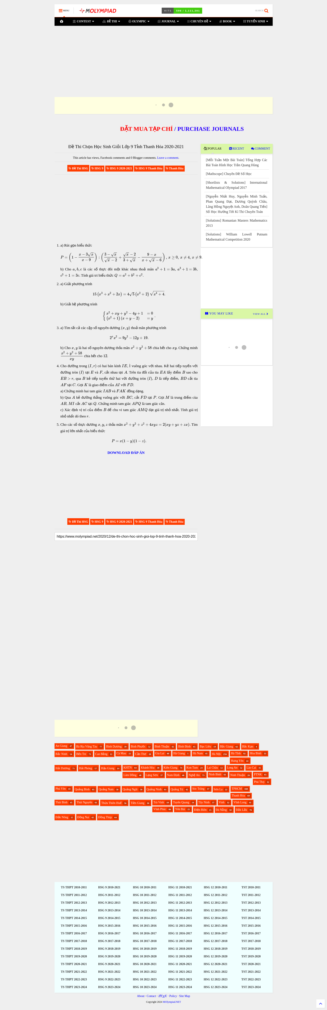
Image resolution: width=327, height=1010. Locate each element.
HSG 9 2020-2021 (109, 964)
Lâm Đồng (130, 775)
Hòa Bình (255, 753)
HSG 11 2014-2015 (180, 918)
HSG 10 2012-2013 (145, 902)
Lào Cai (251, 767)
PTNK (258, 774)
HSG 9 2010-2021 (109, 887)
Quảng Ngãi (130, 789)
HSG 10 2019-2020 (145, 956)
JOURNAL (168, 21)
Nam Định (173, 775)
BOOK (227, 21)
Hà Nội (216, 754)
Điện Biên (200, 809)
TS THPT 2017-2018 (74, 941)
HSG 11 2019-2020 (180, 956)
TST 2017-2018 (251, 941)
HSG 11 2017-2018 (180, 941)
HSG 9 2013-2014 (109, 910)
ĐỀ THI (111, 21)
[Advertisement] (164, 56)
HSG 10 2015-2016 (145, 925)
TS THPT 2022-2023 (74, 979)
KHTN (128, 767)
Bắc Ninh (61, 754)
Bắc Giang (226, 746)
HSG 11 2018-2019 (180, 948)
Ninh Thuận (237, 775)
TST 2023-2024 (251, 987)
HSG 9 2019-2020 (109, 956)
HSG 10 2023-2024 (145, 987)
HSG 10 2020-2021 (145, 964)
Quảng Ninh (154, 789)
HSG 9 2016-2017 (109, 933)
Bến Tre (81, 754)
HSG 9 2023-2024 (109, 987)
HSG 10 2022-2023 (145, 979)
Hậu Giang (107, 768)
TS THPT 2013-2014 (74, 910)
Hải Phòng (85, 768)
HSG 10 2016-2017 (145, 933)
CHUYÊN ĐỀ (199, 21)
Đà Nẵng (221, 809)
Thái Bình (62, 802)
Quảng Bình (82, 789)
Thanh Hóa (238, 795)
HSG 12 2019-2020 (215, 956)
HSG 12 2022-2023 (215, 979)
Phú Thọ (259, 781)
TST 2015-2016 (251, 925)
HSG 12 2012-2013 (215, 902)
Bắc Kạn (247, 746)
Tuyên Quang (181, 802)
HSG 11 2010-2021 (180, 887)
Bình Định (184, 746)
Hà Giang (179, 753)
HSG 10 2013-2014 (145, 910)
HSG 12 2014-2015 (215, 918)
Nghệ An (194, 775)
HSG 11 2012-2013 (180, 902)
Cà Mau (121, 753)
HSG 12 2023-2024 (215, 987)
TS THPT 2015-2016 (74, 925)
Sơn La (218, 789)
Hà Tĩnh (236, 753)
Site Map (184, 996)
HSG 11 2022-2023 (180, 979)
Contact (151, 996)
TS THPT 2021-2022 (74, 971)
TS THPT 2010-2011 (74, 887)
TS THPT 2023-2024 (74, 987)
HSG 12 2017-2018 (215, 941)
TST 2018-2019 (251, 948)
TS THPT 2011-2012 (74, 895)
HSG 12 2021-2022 (215, 971)
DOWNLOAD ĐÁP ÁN (126, 453)
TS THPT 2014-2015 (74, 918)
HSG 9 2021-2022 (109, 971)
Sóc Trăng (198, 788)
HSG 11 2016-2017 (180, 933)
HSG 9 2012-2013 (109, 902)
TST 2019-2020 (251, 956)
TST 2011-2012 (251, 895)
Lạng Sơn (152, 775)
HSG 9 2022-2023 (109, 979)
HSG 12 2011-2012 (215, 895)
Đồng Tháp (105, 817)
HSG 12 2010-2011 (215, 887)
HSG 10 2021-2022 (145, 971)
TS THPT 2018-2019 (74, 948)
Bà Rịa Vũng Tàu (86, 746)
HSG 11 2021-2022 (180, 971)
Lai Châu (212, 767)
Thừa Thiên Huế (111, 803)
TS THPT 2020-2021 (74, 964)
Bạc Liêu (205, 746)
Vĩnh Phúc (159, 809)
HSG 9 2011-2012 (109, 895)
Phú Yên (61, 788)
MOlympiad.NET (172, 1001)
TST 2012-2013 (251, 902)
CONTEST (83, 21)
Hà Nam (198, 753)
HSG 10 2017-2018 (145, 941)
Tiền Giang (137, 803)
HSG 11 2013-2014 (180, 910)
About (140, 996)
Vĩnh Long (239, 802)
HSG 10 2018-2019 (145, 948)
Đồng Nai (83, 817)
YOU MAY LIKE (219, 313)
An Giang (61, 745)
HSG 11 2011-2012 (180, 895)
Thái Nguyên (84, 802)
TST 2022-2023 (251, 979)
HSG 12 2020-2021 (215, 964)
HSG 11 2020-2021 (180, 964)
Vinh (222, 802)
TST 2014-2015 (251, 918)
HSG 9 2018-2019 (109, 948)
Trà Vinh (158, 802)
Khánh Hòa (147, 767)
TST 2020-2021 (251, 964)
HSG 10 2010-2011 (144, 887)
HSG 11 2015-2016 (180, 925)
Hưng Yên (237, 760)
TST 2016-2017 (251, 933)
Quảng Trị (177, 789)
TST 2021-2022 (251, 971)
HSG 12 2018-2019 (215, 948)
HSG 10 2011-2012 (144, 895)
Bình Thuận (162, 746)
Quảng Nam (106, 789)
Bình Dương (114, 746)
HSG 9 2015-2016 (109, 925)
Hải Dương (63, 768)
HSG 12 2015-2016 (215, 925)
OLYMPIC (138, 21)
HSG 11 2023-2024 (180, 987)
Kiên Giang (170, 767)
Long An (232, 767)
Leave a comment (168, 157)
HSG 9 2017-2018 (109, 941)
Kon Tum (192, 767)
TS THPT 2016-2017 (74, 933)
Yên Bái (180, 809)
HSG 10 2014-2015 (145, 918)
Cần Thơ (140, 754)
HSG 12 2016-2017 (215, 933)
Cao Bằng (101, 754)
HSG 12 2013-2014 (215, 910)
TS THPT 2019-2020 (74, 956)
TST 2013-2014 (251, 910)
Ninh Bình (215, 774)
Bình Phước (138, 746)
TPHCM (237, 788)
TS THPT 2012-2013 (74, 902)
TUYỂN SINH (255, 21)
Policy (173, 996)
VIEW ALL (260, 314)
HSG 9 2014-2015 (109, 918)
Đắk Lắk (241, 809)
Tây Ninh (204, 802)
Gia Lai (159, 753)
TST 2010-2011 (251, 887)
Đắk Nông (62, 817)
